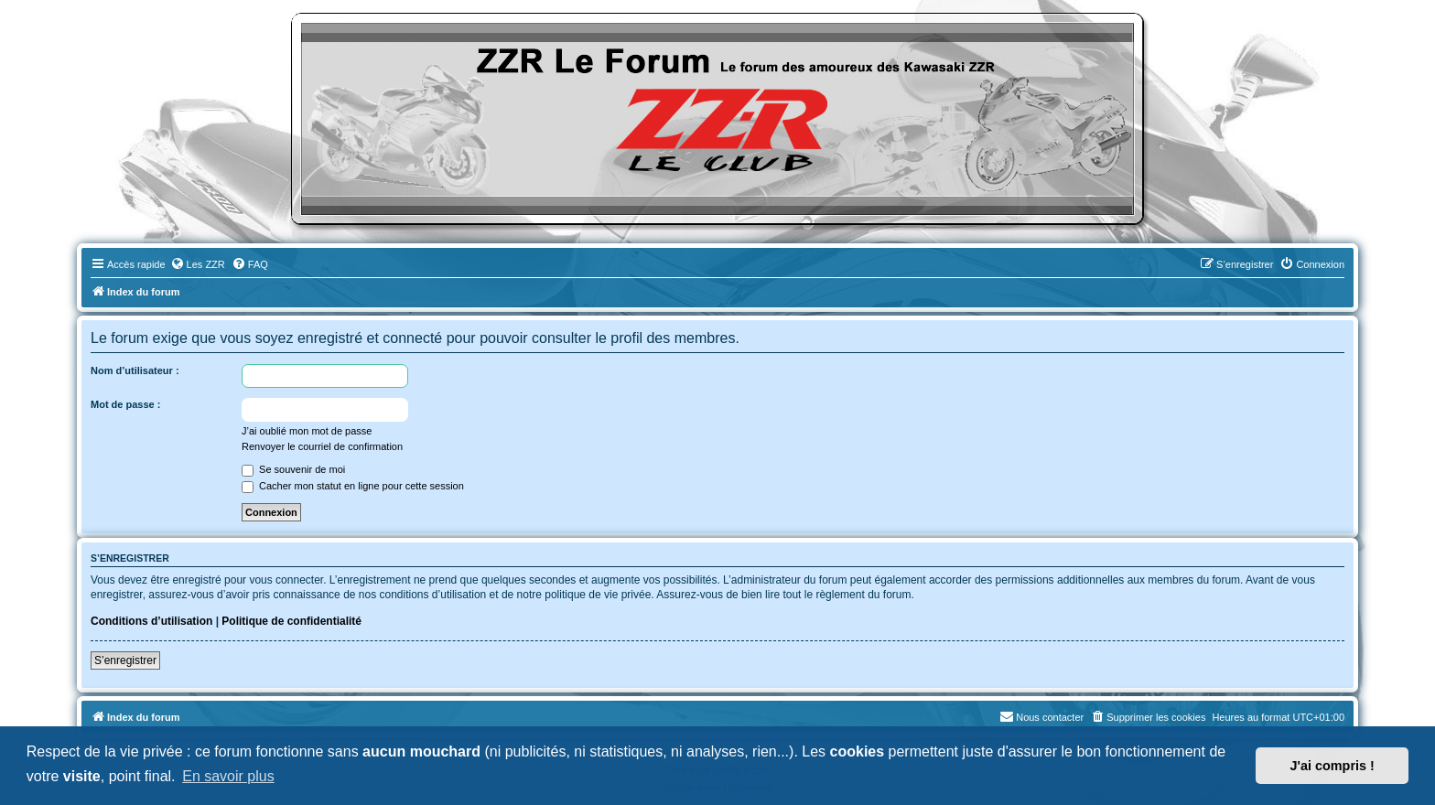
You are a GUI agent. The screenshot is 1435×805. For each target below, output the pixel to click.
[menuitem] (197, 264)
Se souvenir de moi (293, 469)
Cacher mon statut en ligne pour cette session (353, 485)
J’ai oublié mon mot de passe (307, 430)
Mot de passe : (125, 404)
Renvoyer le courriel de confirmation (322, 446)
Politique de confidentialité (291, 621)
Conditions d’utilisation (151, 621)
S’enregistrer (125, 660)
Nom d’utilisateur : (135, 370)
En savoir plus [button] (228, 776)
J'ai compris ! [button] (1332, 765)
